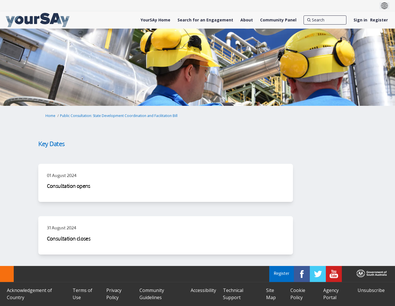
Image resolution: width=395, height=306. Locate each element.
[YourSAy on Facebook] (302, 274)
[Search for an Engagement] (205, 20)
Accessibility (203, 290)
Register (379, 20)
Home (50, 115)
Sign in (360, 20)
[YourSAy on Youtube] (334, 274)
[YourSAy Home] (155, 20)
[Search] (325, 20)
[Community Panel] (278, 20)
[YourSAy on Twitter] (318, 274)
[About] (246, 20)
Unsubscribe (371, 290)
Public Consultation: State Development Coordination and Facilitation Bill (118, 115)
